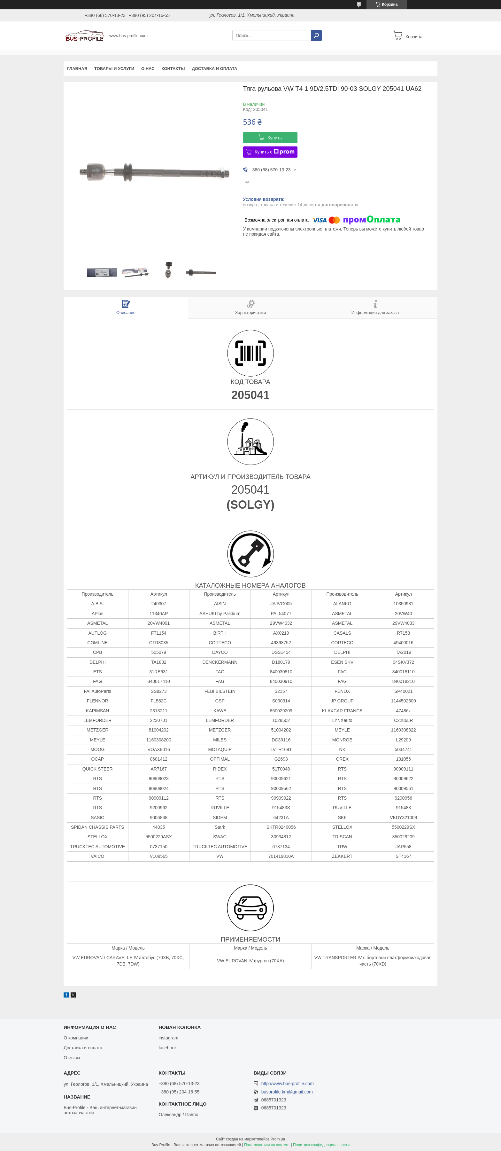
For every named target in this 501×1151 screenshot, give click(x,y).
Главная (77, 68)
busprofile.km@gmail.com (287, 1092)
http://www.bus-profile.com (287, 1083)
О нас (148, 68)
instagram (168, 1037)
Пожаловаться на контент (267, 1145)
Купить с (275, 152)
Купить (274, 137)
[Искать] (316, 35)
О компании (76, 1037)
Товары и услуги (114, 68)
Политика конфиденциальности (321, 1145)
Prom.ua (278, 1139)
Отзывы (72, 1057)
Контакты (173, 68)
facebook (167, 1047)
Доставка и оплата (214, 68)
